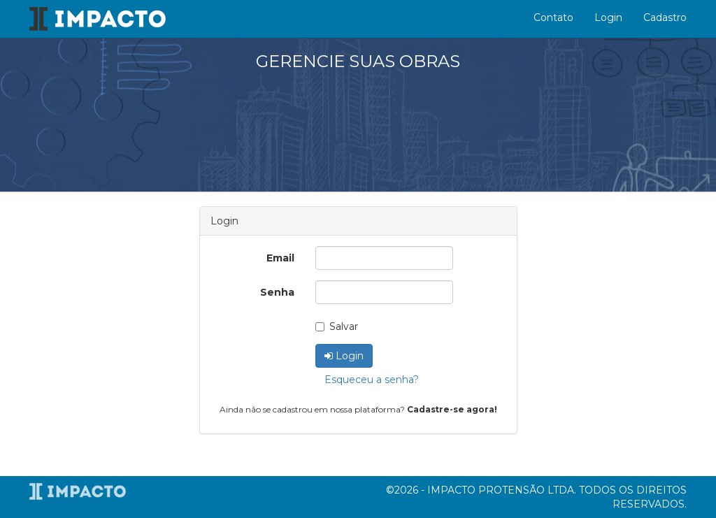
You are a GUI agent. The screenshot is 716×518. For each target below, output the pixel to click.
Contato (553, 17)
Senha (277, 292)
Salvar (336, 326)
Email (280, 258)
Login (608, 17)
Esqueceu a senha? (371, 379)
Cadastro (665, 17)
